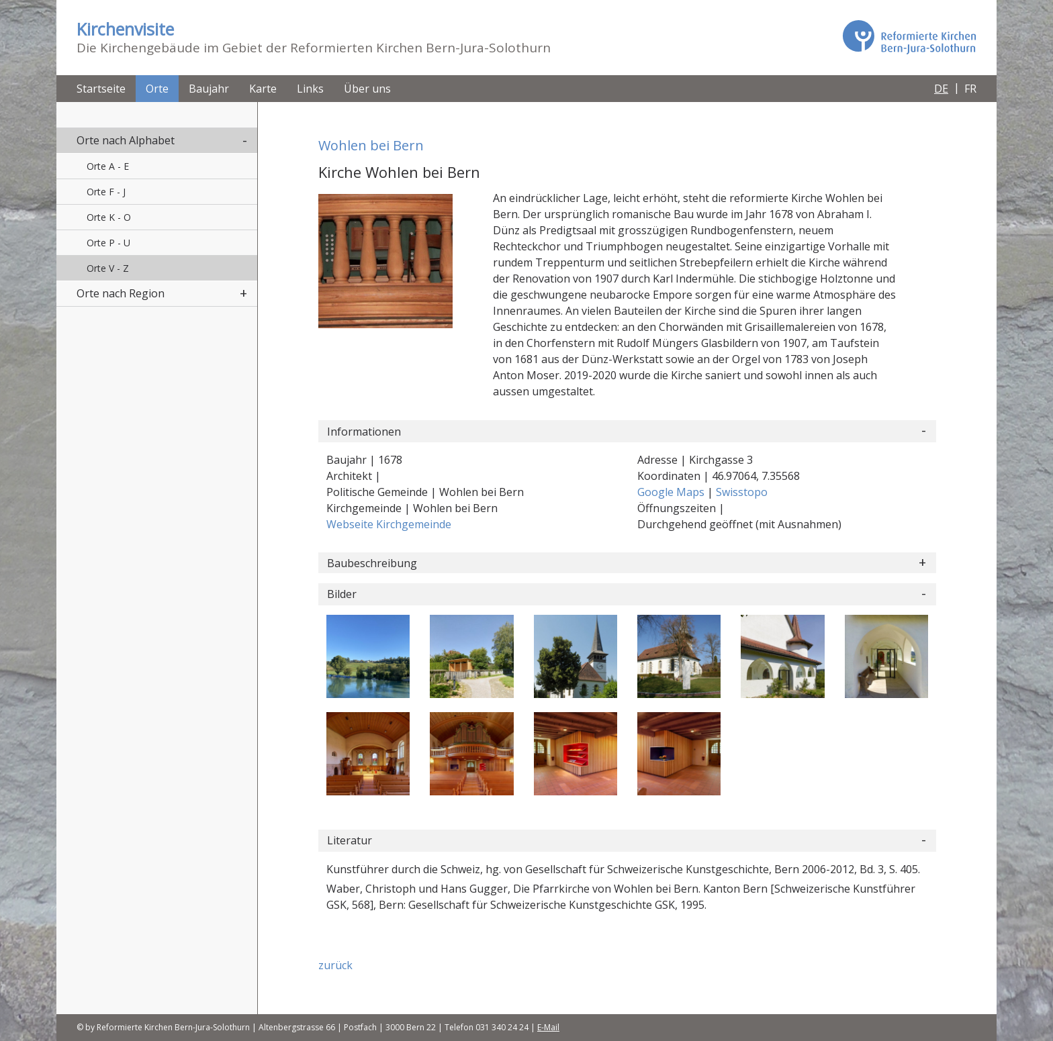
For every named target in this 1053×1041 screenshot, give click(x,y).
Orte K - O (109, 217)
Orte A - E (108, 166)
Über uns (367, 88)
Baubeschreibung (372, 563)
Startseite (101, 88)
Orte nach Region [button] (121, 293)
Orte (157, 88)
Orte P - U (108, 242)
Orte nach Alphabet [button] (126, 140)
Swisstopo (742, 492)
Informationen (364, 431)
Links (310, 88)
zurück (335, 965)
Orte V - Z (108, 268)
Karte (263, 88)
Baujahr (209, 88)
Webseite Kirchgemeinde (388, 524)
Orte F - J (106, 191)
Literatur (349, 840)
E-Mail (548, 1027)
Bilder (342, 594)
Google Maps (672, 492)
